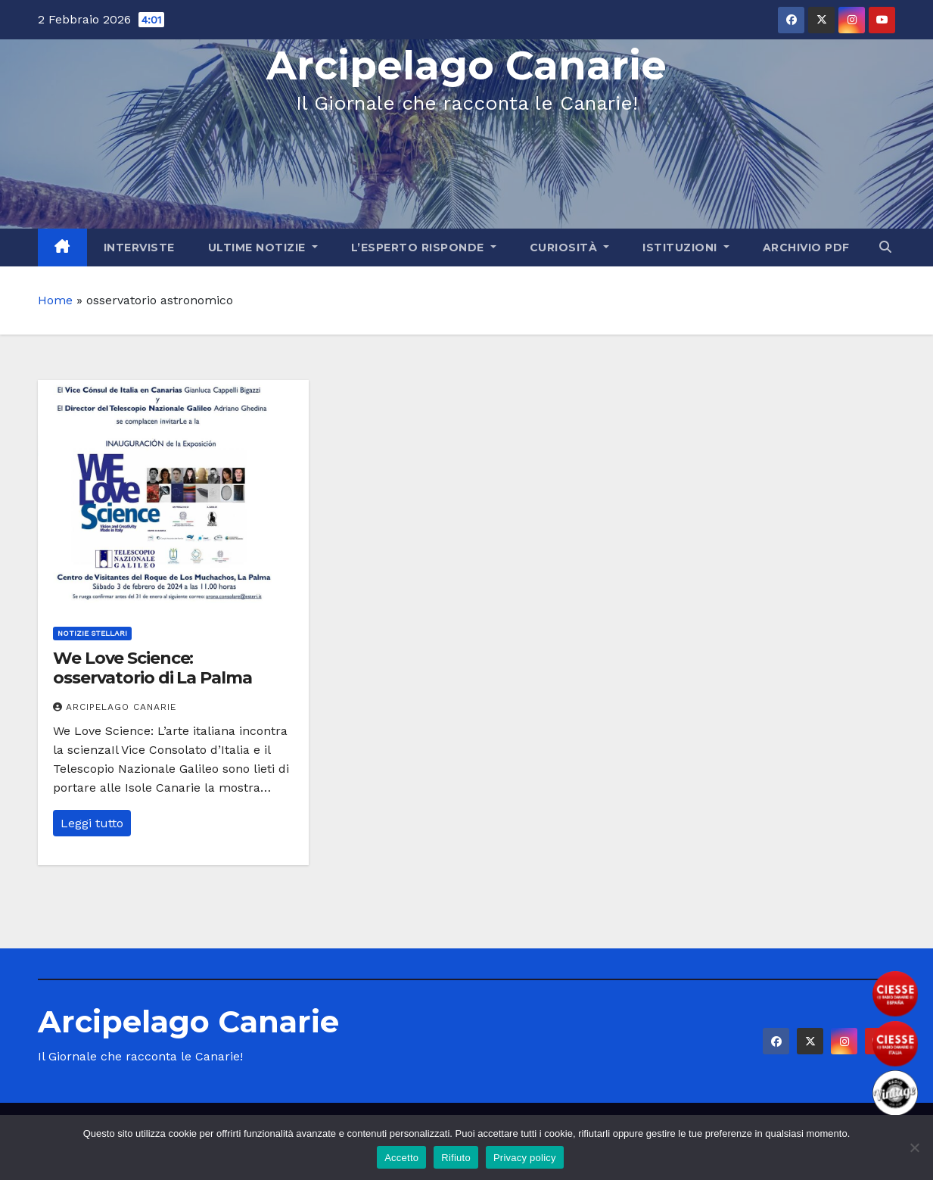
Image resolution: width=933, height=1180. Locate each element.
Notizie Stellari (92, 633)
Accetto (401, 1157)
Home (55, 300)
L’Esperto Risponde (423, 247)
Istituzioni (685, 247)
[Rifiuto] (914, 1147)
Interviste (139, 247)
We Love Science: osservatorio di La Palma (152, 668)
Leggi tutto (92, 823)
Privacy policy (524, 1157)
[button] (885, 247)
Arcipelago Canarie (466, 65)
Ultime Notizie (263, 247)
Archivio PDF (806, 247)
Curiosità (570, 247)
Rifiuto (456, 1157)
